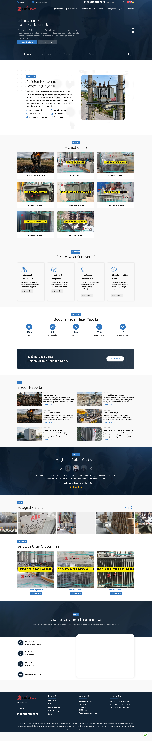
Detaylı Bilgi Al (28, 42)
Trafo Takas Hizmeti (116, 205)
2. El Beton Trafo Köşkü (53, 430)
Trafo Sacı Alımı (76, 175)
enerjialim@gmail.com (41, 2)
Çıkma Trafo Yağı (111, 413)
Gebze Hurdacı (50, 395)
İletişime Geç (47, 42)
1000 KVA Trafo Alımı (36, 205)
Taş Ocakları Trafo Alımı (114, 395)
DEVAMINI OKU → (49, 405)
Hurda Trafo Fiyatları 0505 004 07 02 (119, 430)
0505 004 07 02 (24, 2)
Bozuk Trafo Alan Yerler (36, 175)
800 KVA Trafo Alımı (76, 235)
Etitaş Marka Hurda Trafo (76, 205)
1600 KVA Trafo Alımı (36, 235)
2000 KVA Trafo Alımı (116, 175)
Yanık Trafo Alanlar (52, 413)
